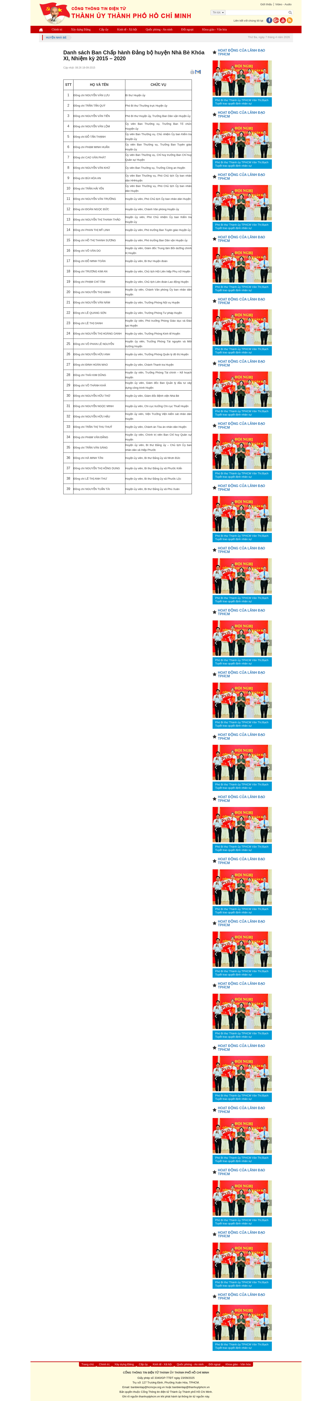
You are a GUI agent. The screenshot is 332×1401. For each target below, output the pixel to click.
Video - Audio (283, 4)
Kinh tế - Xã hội (127, 29)
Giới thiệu (266, 4)
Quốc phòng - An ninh (159, 29)
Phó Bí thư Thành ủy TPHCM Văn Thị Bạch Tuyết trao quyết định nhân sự (241, 102)
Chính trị (57, 29)
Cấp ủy (104, 29)
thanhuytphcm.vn (149, 1396)
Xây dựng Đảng (80, 29)
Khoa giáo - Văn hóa (214, 29)
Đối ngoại (187, 29)
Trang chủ (88, 1364)
